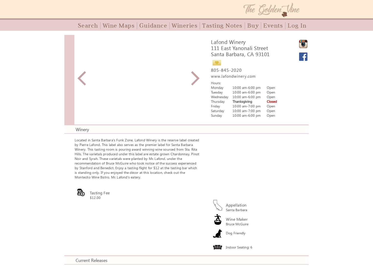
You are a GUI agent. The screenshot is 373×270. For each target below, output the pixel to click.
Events (273, 25)
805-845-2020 (226, 70)
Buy (253, 25)
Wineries (185, 25)
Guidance (153, 25)
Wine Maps (119, 25)
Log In (297, 25)
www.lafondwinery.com (233, 76)
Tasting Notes (222, 25)
